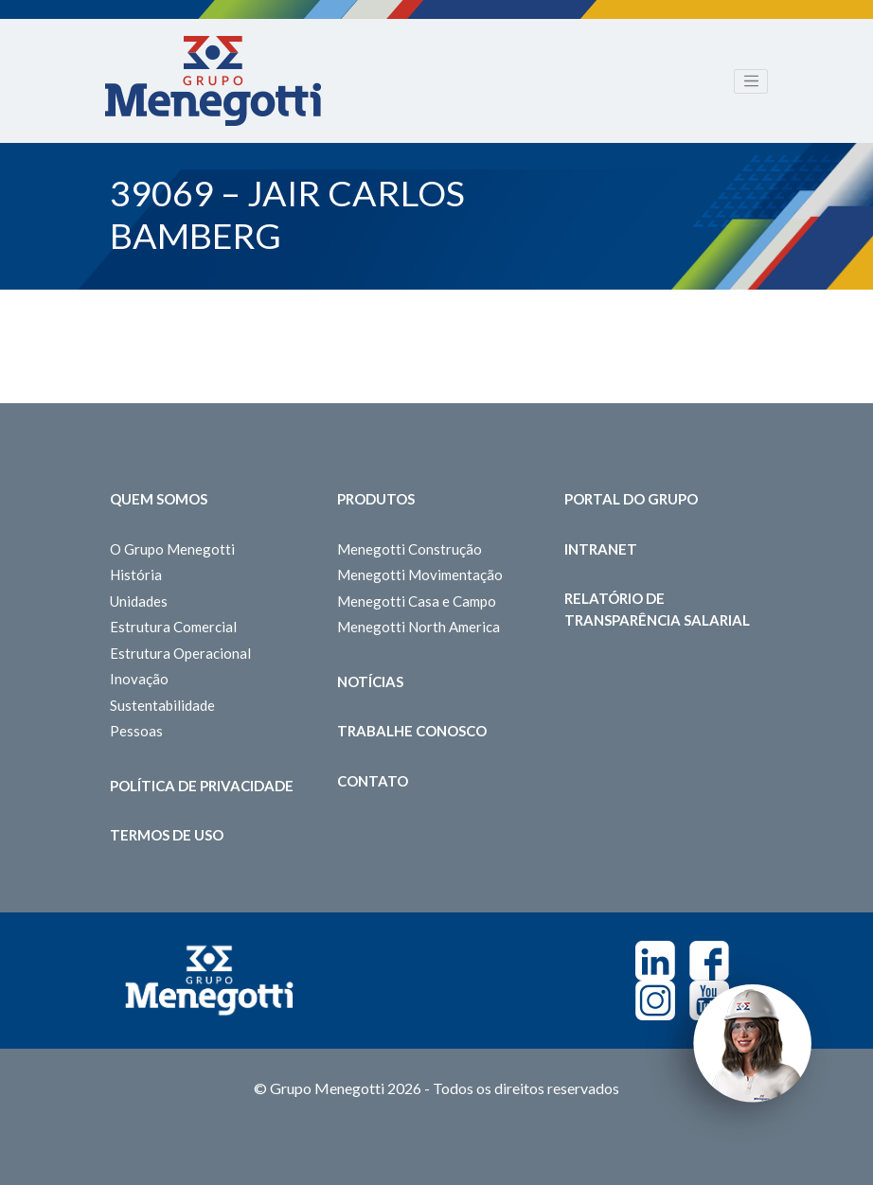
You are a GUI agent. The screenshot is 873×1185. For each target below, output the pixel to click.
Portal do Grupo (631, 498)
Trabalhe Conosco (412, 730)
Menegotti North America (418, 626)
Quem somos (158, 498)
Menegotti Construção (409, 548)
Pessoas (136, 730)
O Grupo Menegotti (172, 548)
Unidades (139, 601)
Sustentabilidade (162, 705)
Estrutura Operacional (180, 653)
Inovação (139, 678)
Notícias (370, 681)
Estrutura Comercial (173, 626)
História (136, 574)
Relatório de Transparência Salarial (657, 609)
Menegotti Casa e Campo (416, 601)
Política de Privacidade (202, 785)
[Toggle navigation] (751, 81)
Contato (372, 780)
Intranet (600, 548)
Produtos (376, 498)
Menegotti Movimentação (420, 574)
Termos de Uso (166, 834)
